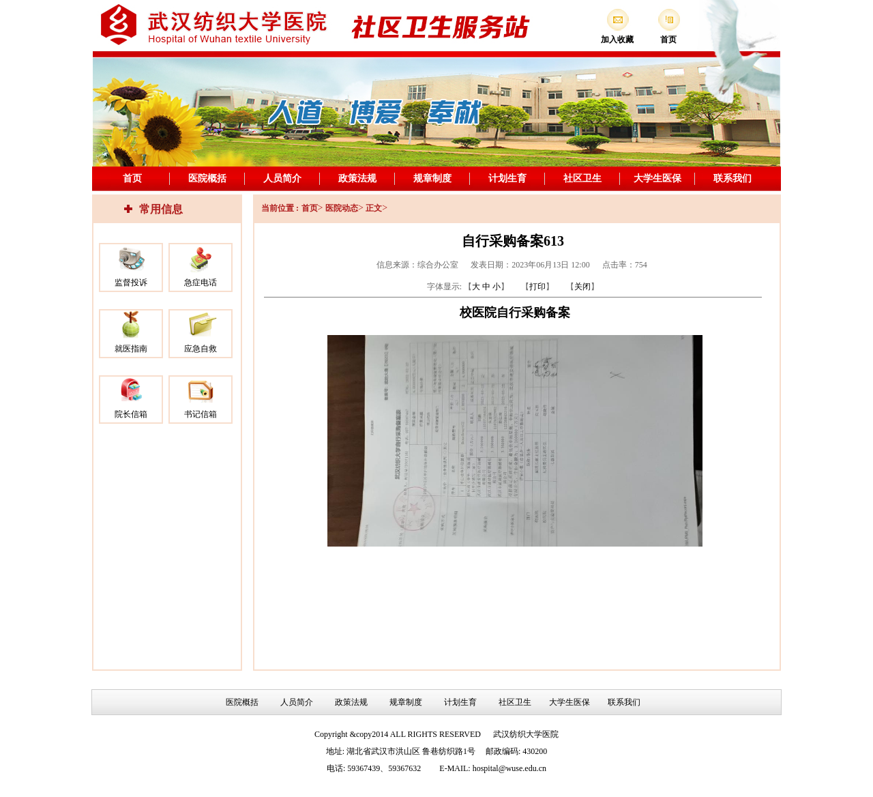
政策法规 (357, 178)
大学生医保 (657, 178)
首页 (132, 178)
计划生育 (507, 178)
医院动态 (341, 208)
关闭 (582, 286)
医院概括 (207, 178)
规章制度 (432, 178)
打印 (537, 286)
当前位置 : (280, 208)
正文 (374, 208)
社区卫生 (582, 178)
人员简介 (282, 178)
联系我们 (732, 178)
